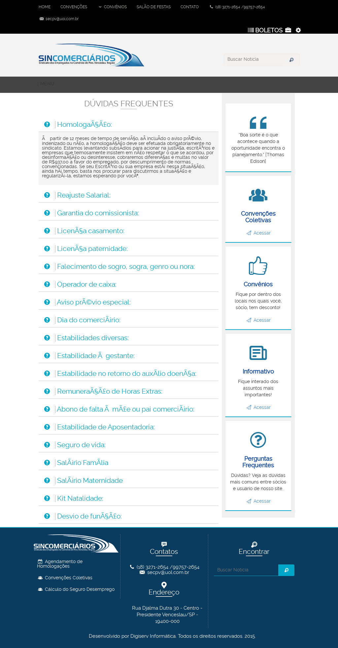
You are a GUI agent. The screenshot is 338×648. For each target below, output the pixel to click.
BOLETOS (264, 30)
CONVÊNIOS (111, 7)
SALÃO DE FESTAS (154, 7)
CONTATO (190, 7)
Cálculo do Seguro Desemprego (76, 589)
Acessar (258, 233)
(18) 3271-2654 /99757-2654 (237, 7)
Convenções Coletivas (64, 578)
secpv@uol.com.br (58, 19)
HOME (45, 7)
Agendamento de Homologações (60, 564)
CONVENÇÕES (73, 7)
